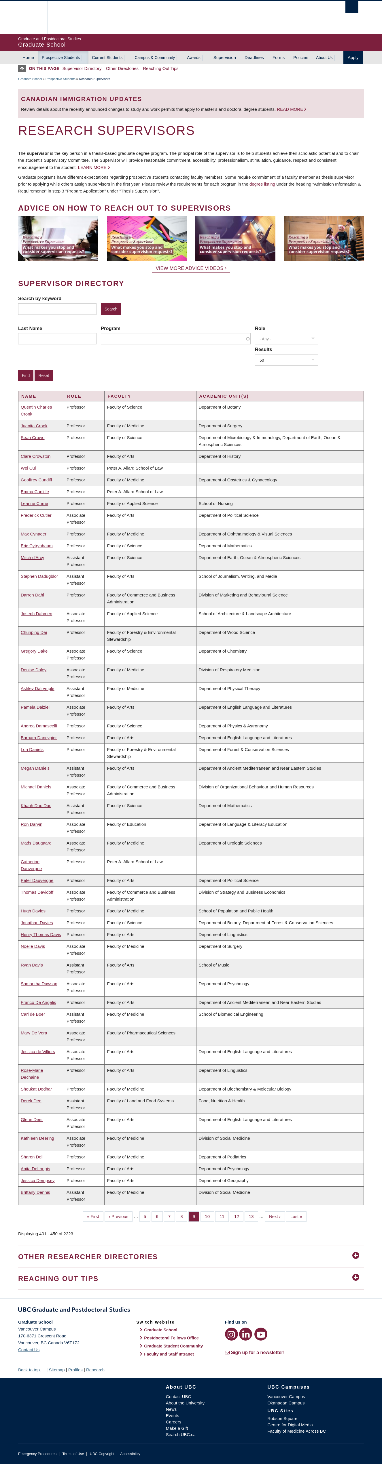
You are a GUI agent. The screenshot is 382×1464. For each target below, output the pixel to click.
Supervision (224, 57)
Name (28, 396)
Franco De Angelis (38, 1002)
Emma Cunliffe (35, 491)
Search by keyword (39, 298)
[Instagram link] (231, 1334)
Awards (193, 57)
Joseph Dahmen (36, 613)
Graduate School (30, 79)
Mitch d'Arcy (32, 557)
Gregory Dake (34, 651)
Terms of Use (73, 1454)
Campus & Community (155, 57)
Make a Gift (177, 1428)
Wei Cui (28, 468)
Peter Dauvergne (37, 880)
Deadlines (254, 57)
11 (224, 1216)
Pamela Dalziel (35, 707)
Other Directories (122, 68)
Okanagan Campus (286, 1402)
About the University (185, 1402)
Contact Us (28, 1349)
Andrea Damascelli (39, 725)
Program (110, 328)
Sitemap (57, 1369)
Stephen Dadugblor (39, 576)
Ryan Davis (32, 964)
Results (263, 349)
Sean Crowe (33, 437)
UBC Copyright (102, 1454)
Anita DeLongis (35, 1168)
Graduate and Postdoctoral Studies (191, 1310)
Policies (300, 57)
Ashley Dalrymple (37, 688)
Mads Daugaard (36, 842)
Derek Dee (31, 1100)
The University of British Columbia (30, 17)
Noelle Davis (33, 946)
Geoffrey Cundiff (36, 479)
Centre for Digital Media (290, 1424)
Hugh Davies (33, 910)
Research (95, 1369)
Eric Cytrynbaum (37, 545)
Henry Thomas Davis (41, 934)
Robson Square (282, 1418)
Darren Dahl (32, 594)
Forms (279, 57)
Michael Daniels (36, 786)
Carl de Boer (33, 1014)
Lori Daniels (32, 749)
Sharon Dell (32, 1156)
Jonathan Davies (37, 922)
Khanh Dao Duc (36, 805)
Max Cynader (33, 533)
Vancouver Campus (286, 1396)
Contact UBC (178, 1396)
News (171, 1409)
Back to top (31, 1369)
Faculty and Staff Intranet (169, 1354)
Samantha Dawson (39, 983)
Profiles (75, 1369)
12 (238, 1216)
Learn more (92, 167)
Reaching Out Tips (160, 68)
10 (209, 1216)
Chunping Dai (34, 632)
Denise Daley (33, 669)
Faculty (119, 396)
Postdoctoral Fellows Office (171, 1338)
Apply (353, 57)
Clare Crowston (35, 456)
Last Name (30, 328)
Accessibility (130, 1454)
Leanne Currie (34, 503)
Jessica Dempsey (38, 1180)
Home (28, 57)
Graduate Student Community (173, 1346)
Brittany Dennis (35, 1192)
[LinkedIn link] (245, 1334)
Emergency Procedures (37, 1454)
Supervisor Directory (82, 68)
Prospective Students (61, 57)
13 (253, 1216)
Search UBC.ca (181, 1434)
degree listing (262, 184)
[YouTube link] (260, 1334)
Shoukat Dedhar (36, 1088)
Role (260, 328)
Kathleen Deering (37, 1138)
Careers (173, 1421)
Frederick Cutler (36, 515)
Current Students (107, 57)
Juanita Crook (34, 425)
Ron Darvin (31, 824)
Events (172, 1415)
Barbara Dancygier (39, 737)
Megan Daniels (35, 768)
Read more (290, 109)
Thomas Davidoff (37, 892)
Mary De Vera (34, 1032)
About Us (324, 57)
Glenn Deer (32, 1119)
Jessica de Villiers (38, 1051)
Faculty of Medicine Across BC (296, 1431)
